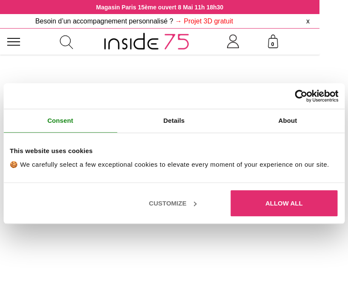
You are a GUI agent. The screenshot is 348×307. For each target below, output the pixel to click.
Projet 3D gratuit (208, 21)
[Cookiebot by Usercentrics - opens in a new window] (301, 96)
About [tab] (288, 120)
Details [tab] (174, 120)
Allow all (284, 203)
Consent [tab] (60, 120)
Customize (173, 203)
